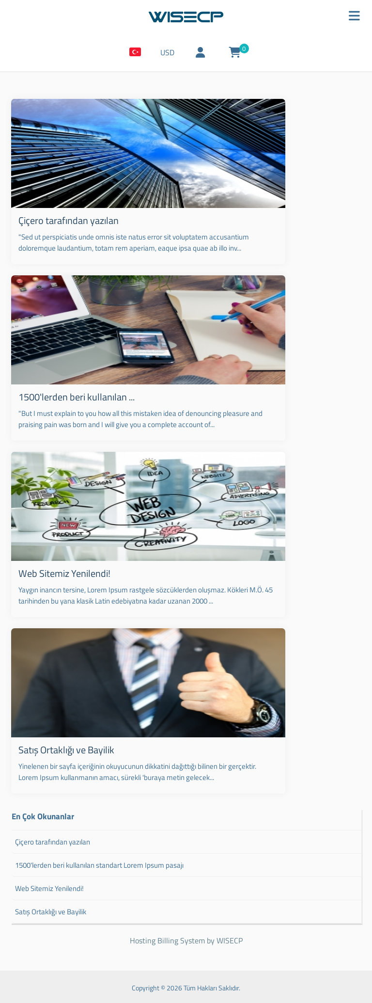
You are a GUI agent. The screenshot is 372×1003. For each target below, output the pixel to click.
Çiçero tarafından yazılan (66, 220)
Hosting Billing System (167, 938)
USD (172, 55)
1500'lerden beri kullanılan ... (74, 395)
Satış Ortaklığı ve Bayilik (64, 746)
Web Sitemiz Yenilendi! (62, 571)
